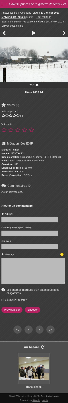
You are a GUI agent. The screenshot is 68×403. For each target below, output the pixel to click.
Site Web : (6, 241)
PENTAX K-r (17, 153)
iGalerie (36, 400)
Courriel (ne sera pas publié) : (16, 227)
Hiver (41, 21)
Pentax (15, 149)
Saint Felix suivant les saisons (18, 21)
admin (45, 400)
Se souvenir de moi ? (16, 299)
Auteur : (9, 213)
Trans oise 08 (34, 386)
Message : (10, 254)
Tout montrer (43, 16)
